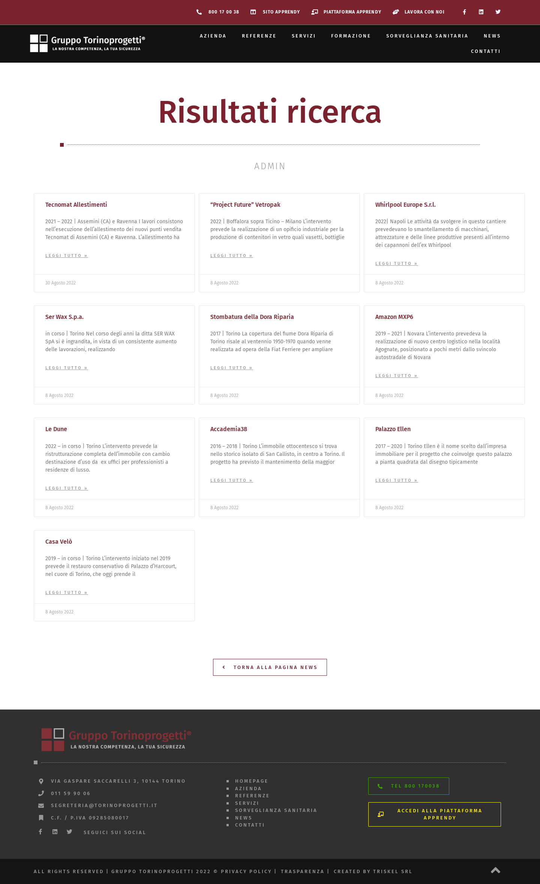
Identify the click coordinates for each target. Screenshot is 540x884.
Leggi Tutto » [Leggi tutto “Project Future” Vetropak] (231, 255)
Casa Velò (58, 541)
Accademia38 (228, 429)
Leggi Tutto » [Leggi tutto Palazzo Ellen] (396, 480)
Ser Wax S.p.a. (64, 316)
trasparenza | (305, 871)
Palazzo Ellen (393, 429)
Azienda (213, 36)
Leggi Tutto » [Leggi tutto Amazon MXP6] (396, 375)
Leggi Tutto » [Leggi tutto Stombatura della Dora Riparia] (231, 367)
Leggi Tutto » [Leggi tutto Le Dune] (66, 488)
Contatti (486, 51)
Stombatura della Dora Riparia (252, 316)
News (492, 36)
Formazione (351, 36)
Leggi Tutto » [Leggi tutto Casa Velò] (66, 592)
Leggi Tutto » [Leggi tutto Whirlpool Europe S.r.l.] (396, 263)
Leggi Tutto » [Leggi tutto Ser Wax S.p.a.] (66, 367)
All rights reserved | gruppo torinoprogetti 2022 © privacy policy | (155, 871)
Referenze (259, 36)
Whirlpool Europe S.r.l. (405, 204)
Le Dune (56, 429)
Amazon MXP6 (394, 316)
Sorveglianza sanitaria (427, 36)
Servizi (304, 36)
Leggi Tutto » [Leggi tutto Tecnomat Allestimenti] (66, 255)
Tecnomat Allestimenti (76, 204)
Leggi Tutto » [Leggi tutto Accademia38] (231, 480)
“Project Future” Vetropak (245, 204)
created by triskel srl (373, 871)
